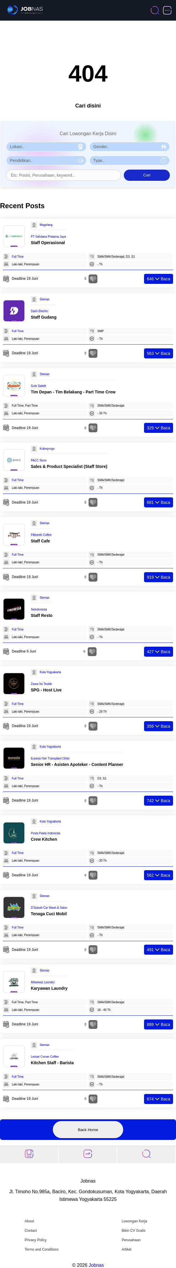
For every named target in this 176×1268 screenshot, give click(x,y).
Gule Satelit (38, 386)
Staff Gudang (44, 317)
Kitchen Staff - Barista (52, 1062)
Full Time (18, 256)
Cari (146, 175)
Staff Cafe (40, 541)
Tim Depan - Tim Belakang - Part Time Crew (73, 392)
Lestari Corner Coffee (45, 1056)
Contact (31, 1231)
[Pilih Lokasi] (46, 146)
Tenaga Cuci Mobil (49, 913)
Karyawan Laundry (49, 988)
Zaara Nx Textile (41, 684)
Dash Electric (39, 311)
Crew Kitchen (44, 839)
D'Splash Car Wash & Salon (49, 907)
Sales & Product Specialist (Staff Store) (69, 466)
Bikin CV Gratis (133, 1231)
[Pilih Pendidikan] (46, 160)
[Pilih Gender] (129, 146)
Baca (158, 278)
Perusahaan (131, 1240)
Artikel (126, 1249)
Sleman (45, 299)
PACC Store (39, 460)
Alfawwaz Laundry (43, 982)
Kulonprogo (47, 448)
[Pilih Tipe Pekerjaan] (129, 160)
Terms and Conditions (42, 1249)
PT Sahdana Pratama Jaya (48, 236)
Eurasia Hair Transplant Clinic (50, 758)
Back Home (88, 1130)
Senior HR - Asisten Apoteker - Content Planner (77, 764)
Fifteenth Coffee (41, 535)
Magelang (46, 224)
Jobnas (96, 1265)
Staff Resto (42, 615)
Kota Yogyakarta (50, 672)
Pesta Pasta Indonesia (45, 833)
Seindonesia (39, 609)
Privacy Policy (36, 1240)
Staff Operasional (48, 242)
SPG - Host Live (46, 690)
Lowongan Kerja (134, 1221)
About (29, 1221)
